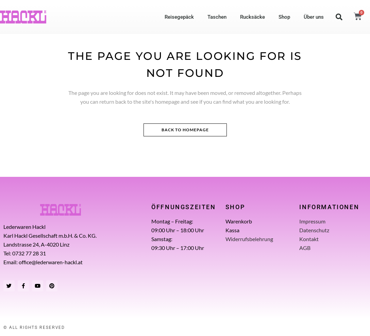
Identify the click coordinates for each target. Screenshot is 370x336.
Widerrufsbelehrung (249, 239)
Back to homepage (185, 129)
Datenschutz (314, 230)
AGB (304, 248)
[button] (339, 17)
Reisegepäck (179, 17)
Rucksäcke (252, 17)
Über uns (314, 17)
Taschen (216, 17)
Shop (284, 17)
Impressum (312, 221)
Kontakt (309, 239)
